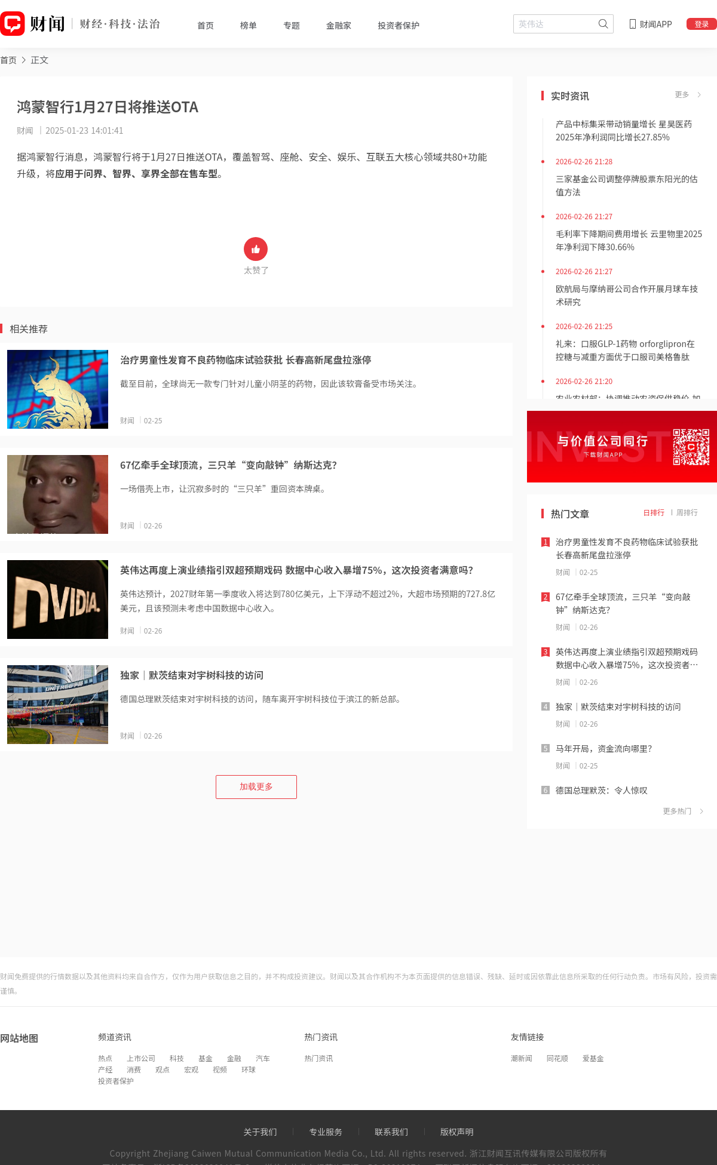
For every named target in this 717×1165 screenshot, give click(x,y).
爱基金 (593, 1058)
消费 (134, 1069)
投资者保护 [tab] (398, 25)
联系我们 (391, 1132)
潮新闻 (521, 1058)
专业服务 (325, 1132)
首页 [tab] (205, 25)
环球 (248, 1069)
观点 (162, 1069)
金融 (234, 1058)
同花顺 (557, 1058)
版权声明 (457, 1132)
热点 (105, 1058)
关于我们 (260, 1132)
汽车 (263, 1058)
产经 (105, 1069)
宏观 (191, 1069)
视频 (220, 1069)
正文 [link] (39, 59)
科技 (177, 1058)
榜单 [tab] (248, 25)
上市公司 (141, 1058)
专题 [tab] (291, 25)
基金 (205, 1058)
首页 (8, 60)
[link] (8, 59)
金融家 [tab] (338, 25)
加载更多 (256, 786)
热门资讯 (318, 1058)
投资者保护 (116, 1080)
